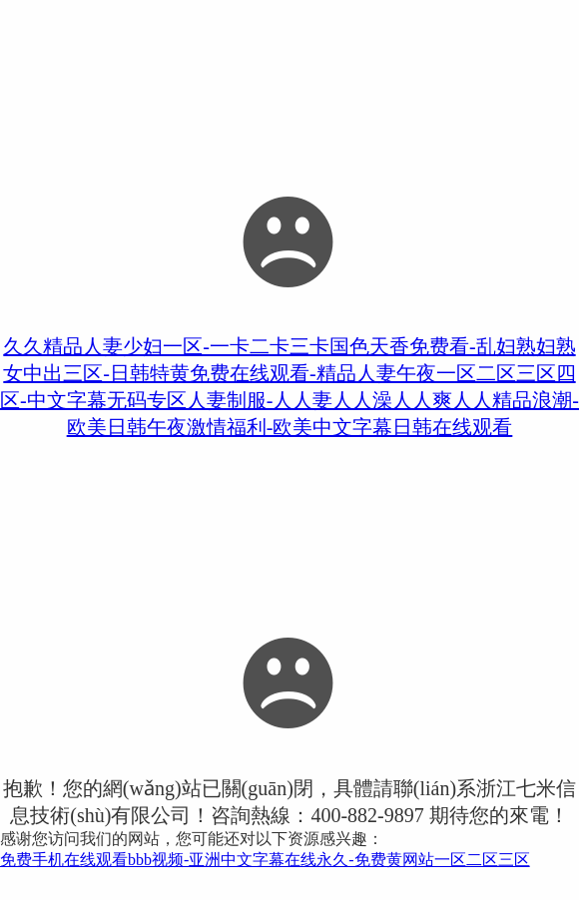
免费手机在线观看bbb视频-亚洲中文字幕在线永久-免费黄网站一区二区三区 (265, 859)
